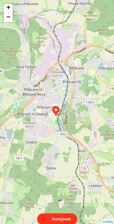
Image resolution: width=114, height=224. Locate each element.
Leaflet (107, 216)
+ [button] (8, 8)
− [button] (8, 17)
